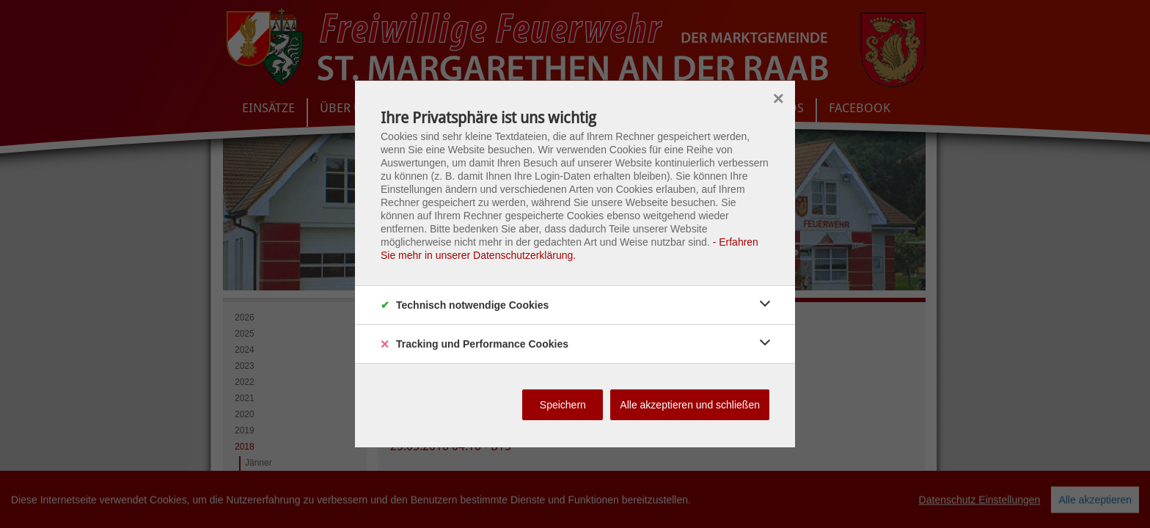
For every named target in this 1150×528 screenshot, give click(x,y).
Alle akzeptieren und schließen (690, 405)
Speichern (563, 405)
